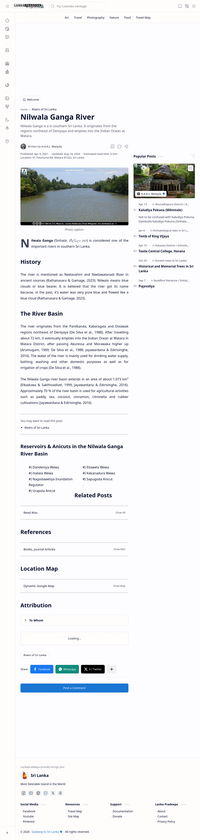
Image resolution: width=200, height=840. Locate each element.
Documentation (123, 811)
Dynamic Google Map (39, 586)
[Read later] (112, 146)
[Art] (67, 17)
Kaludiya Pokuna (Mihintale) (160, 210)
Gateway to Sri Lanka (47, 832)
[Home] (7, 20)
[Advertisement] (107, 57)
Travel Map (75, 811)
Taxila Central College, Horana (162, 251)
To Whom (36, 620)
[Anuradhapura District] (170, 204)
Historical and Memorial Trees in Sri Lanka (166, 268)
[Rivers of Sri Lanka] (34, 655)
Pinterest (29, 821)
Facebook (29, 811)
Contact (162, 816)
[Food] (128, 17)
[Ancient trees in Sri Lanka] (171, 260)
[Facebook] (23, 793)
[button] (7, 6)
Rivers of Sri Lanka (37, 428)
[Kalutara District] (166, 245)
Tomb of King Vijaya (154, 236)
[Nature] (114, 17)
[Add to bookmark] (190, 168)
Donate (117, 816)
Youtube (28, 816)
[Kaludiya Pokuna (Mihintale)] (164, 181)
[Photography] (96, 17)
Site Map (73, 816)
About (161, 811)
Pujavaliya (147, 286)
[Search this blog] (77, 6)
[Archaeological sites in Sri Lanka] (174, 230)
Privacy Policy (166, 821)
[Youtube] (31, 793)
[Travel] (77, 17)
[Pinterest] (38, 793)
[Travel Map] (143, 17)
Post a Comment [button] (74, 688)
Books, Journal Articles (39, 549)
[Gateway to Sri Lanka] (27, 6)
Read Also (30, 512)
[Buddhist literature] (166, 280)
